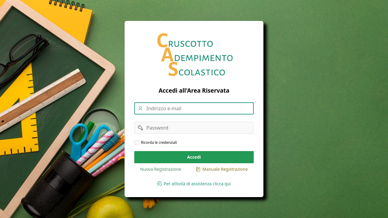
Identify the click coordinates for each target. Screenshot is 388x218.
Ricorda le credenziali (159, 142)
